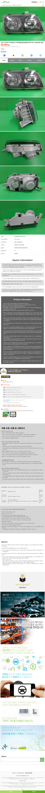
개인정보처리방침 (28, 773)
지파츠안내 (29, 60)
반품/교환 (12, 60)
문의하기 (25, 778)
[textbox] (22, 5)
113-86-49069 (9, 777)
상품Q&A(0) (39, 60)
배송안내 (20, 60)
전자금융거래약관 (20, 773)
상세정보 (4, 60)
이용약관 (14, 773)
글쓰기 (42, 760)
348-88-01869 (9, 782)
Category (2, 2)
